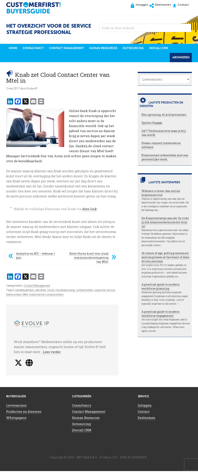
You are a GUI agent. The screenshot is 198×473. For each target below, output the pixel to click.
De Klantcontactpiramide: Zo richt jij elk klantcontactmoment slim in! (165, 224)
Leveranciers (16, 407)
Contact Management (37, 287)
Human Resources (86, 420)
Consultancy (81, 407)
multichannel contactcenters (46, 296)
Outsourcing (81, 426)
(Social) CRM (81, 432)
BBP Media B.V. (87, 459)
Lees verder (52, 354)
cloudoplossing (65, 292)
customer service (104, 292)
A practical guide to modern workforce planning (161, 288)
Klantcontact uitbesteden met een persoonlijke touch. (165, 159)
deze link (89, 211)
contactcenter (84, 292)
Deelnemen (146, 420)
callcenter (40, 292)
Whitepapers (16, 420)
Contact (144, 413)
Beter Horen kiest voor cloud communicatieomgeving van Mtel (88, 259)
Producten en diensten (23, 413)
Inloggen (145, 407)
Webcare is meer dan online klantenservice (161, 195)
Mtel (25, 296)
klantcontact (13, 296)
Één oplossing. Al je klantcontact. (164, 116)
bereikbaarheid (24, 292)
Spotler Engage (152, 125)
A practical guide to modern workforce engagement (161, 315)
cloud (50, 292)
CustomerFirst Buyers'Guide (37, 8)
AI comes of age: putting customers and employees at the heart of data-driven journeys (166, 259)
